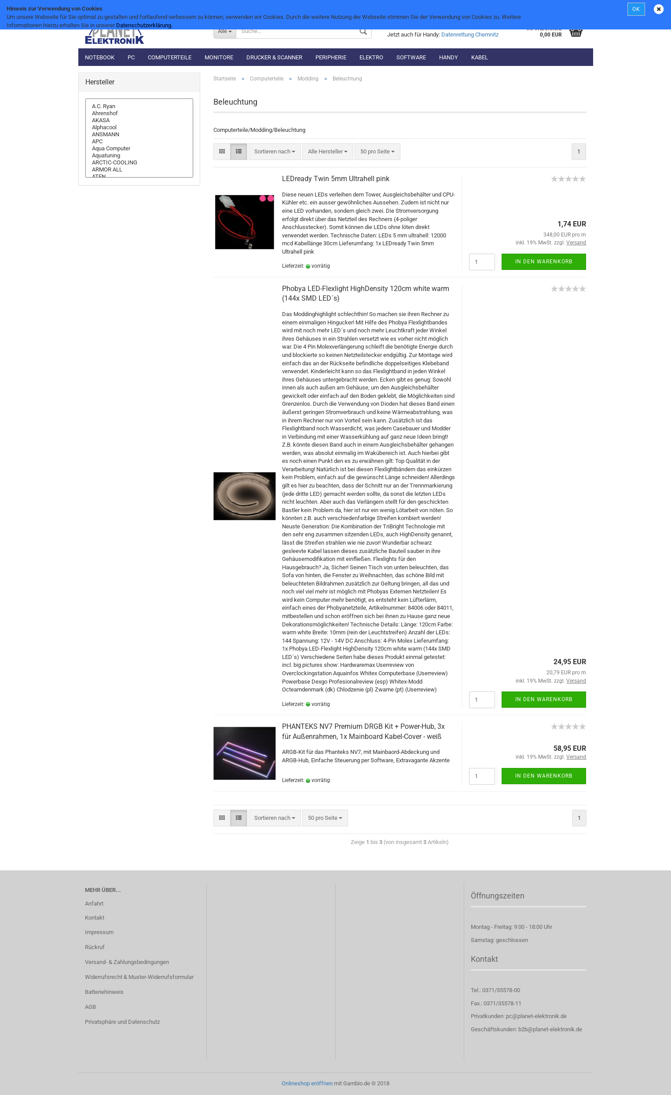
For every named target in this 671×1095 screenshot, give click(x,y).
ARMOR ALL (139, 169)
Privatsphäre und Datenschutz (122, 1022)
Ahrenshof (139, 113)
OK (636, 9)
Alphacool (139, 127)
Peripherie (330, 57)
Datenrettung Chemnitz (470, 34)
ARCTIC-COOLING (139, 162)
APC (139, 141)
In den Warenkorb (543, 261)
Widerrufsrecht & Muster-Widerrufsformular (139, 977)
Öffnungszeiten (497, 895)
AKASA (139, 120)
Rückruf (95, 947)
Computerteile (169, 57)
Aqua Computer (139, 148)
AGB (90, 1007)
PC (131, 57)
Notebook (99, 57)
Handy (448, 57)
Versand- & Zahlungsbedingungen (127, 962)
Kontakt (94, 917)
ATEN (139, 176)
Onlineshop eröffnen (307, 1083)
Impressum (99, 932)
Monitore (219, 57)
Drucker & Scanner (274, 57)
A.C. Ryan (139, 106)
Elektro (371, 57)
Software (411, 57)
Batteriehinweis (104, 992)
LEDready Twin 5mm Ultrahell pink (335, 179)
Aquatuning (139, 155)
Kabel (479, 57)
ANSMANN (139, 134)
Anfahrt (94, 903)
